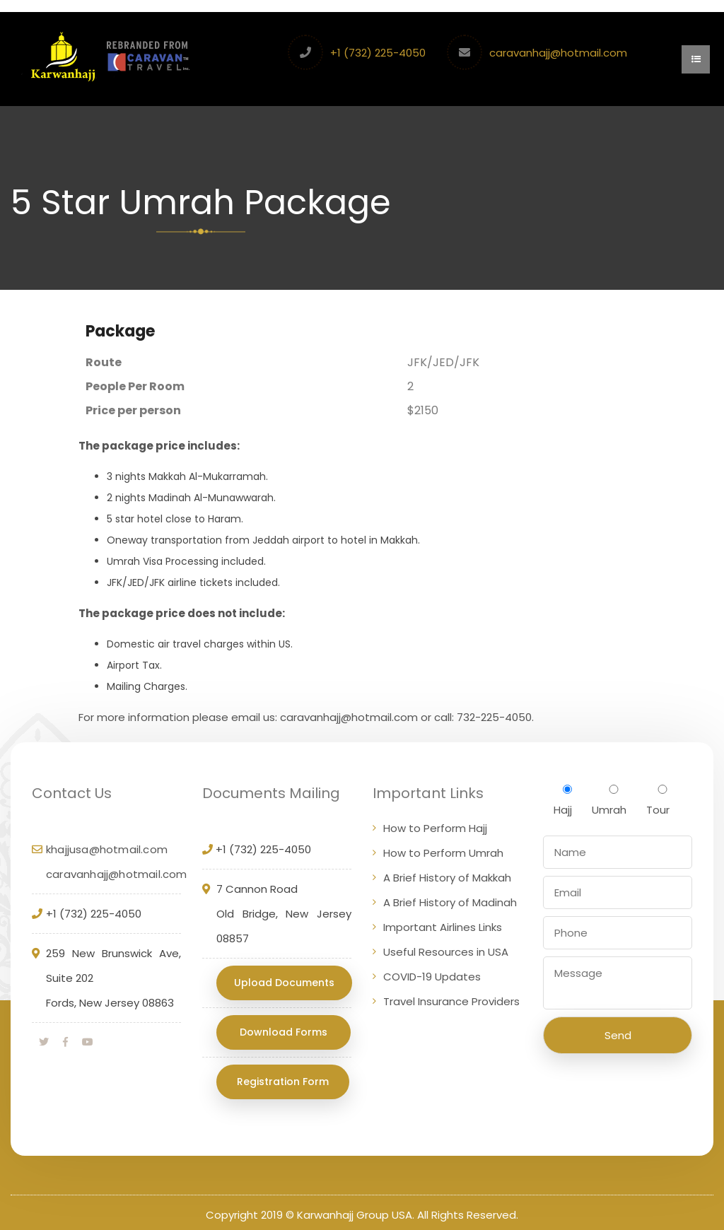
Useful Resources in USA (445, 954)
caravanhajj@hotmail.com (560, 52)
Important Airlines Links (442, 929)
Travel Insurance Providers (451, 1004)
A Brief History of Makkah (447, 880)
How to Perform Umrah (443, 855)
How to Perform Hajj (435, 831)
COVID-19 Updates (432, 979)
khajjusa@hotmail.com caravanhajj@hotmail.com (116, 864)
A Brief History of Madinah (450, 905)
